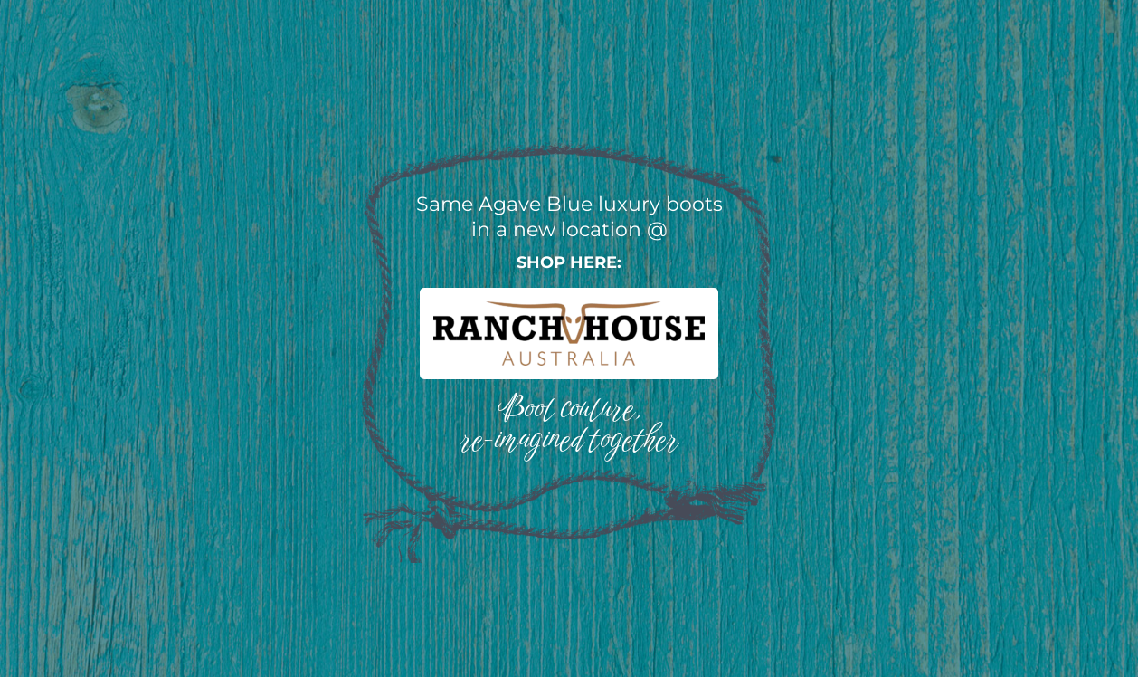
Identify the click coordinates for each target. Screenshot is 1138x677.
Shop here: (569, 262)
